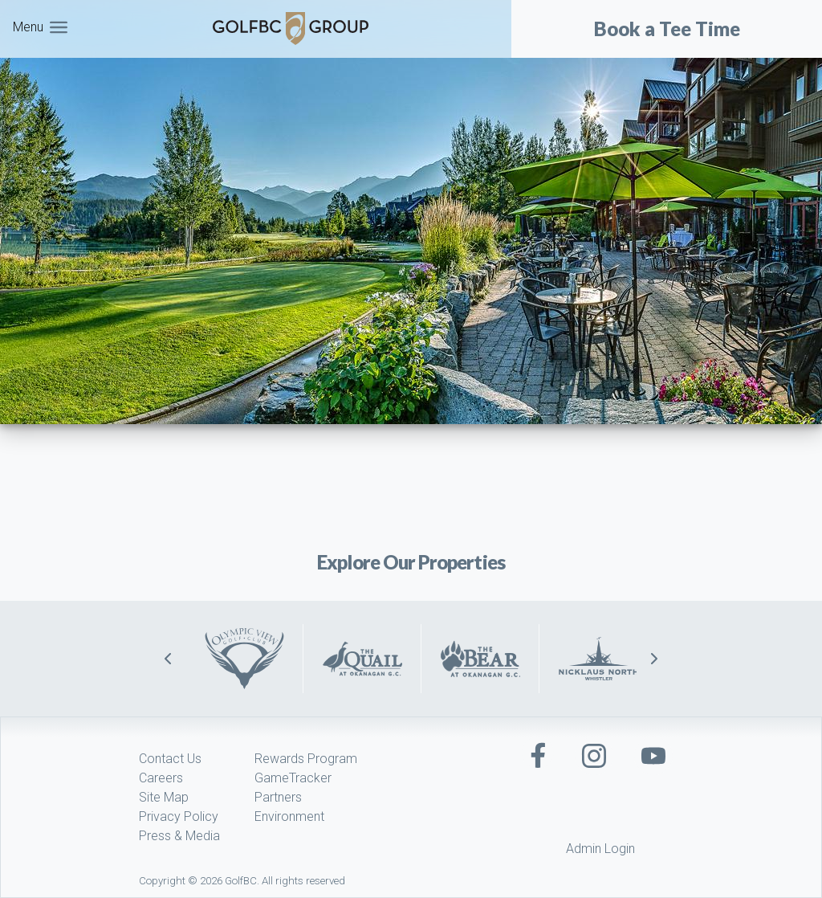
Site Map (164, 797)
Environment (289, 816)
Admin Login (600, 848)
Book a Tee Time (667, 29)
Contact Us (170, 758)
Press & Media (179, 835)
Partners (278, 797)
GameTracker (293, 778)
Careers (161, 778)
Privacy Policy (178, 816)
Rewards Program (305, 758)
